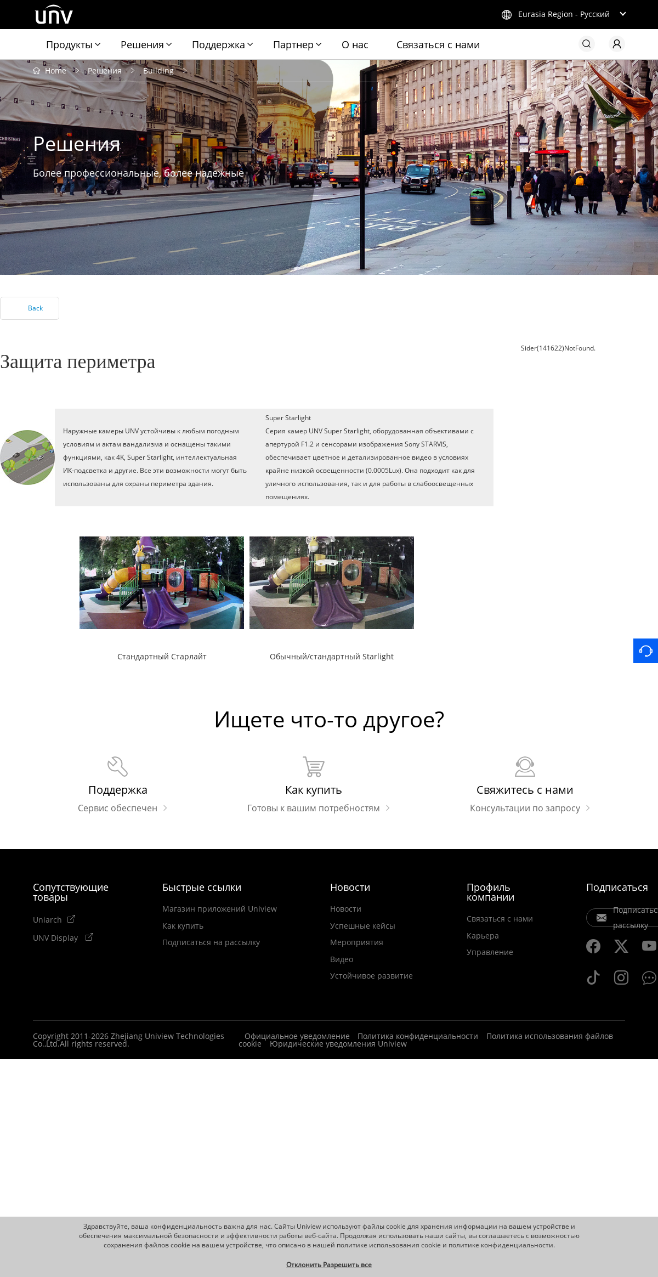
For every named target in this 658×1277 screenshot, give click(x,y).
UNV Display (56, 937)
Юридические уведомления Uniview (338, 1043)
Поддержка (218, 44)
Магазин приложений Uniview (219, 909)
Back (35, 308)
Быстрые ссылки (201, 887)
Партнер (293, 44)
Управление (490, 952)
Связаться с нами (438, 44)
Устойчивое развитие (371, 976)
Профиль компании (490, 892)
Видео (341, 959)
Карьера (483, 935)
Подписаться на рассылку (211, 942)
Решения (142, 44)
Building (158, 70)
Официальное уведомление (297, 1036)
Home (55, 70)
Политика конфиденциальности (418, 1036)
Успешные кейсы (362, 925)
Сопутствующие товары (71, 892)
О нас (355, 44)
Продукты (69, 44)
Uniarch (47, 919)
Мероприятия (356, 942)
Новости (350, 887)
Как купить (182, 925)
